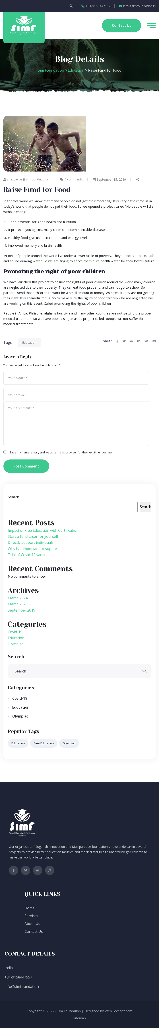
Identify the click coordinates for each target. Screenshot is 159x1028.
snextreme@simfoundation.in (26, 179)
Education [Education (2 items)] (18, 743)
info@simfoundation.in (137, 6)
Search (13, 496)
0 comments (73, 179)
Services (31, 915)
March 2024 (17, 598)
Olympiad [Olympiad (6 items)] (69, 743)
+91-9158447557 (95, 6)
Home (30, 908)
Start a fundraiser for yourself (33, 536)
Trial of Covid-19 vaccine (28, 554)
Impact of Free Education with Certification (43, 530)
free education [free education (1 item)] (44, 743)
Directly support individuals (31, 542)
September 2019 (21, 610)
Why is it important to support (33, 548)
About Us (32, 923)
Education (29, 342)
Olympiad (15, 643)
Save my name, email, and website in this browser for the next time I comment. (62, 452)
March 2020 (17, 604)
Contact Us (34, 931)
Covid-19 (15, 631)
